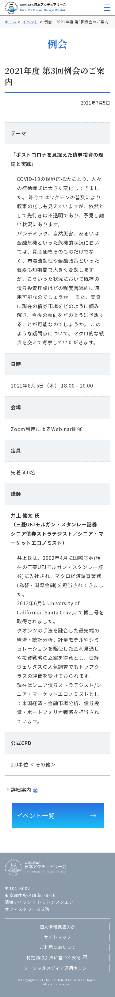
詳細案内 (21, 789)
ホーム (10, 21)
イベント (30, 21)
